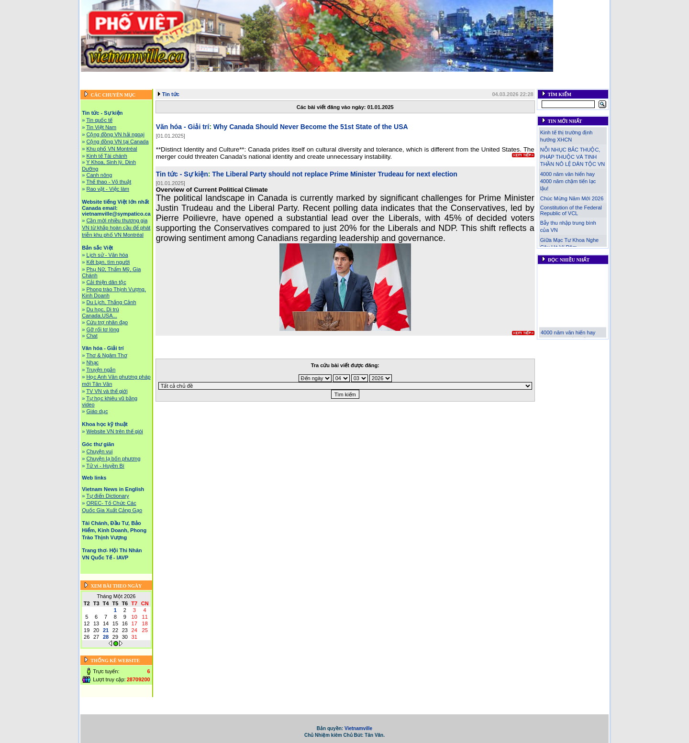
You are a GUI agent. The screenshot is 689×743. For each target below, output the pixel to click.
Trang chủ (99, 77)
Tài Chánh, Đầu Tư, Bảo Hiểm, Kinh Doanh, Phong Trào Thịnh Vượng (284, 85)
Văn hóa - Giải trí (410, 77)
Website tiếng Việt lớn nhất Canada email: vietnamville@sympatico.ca (255, 77)
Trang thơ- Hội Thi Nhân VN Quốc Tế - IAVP (436, 85)
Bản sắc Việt (365, 77)
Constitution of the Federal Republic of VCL (571, 210)
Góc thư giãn (507, 77)
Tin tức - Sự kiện (139, 77)
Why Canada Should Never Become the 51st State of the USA (310, 127)
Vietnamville (358, 728)
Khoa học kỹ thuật (461, 77)
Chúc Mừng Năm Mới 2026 (572, 198)
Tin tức (170, 94)
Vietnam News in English (113, 489)
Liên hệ (508, 85)
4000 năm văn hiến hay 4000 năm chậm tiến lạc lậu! (568, 181)
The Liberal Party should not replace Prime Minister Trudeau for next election (334, 174)
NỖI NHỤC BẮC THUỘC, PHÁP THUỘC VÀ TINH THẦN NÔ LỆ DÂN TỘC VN (572, 157)
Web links (542, 77)
